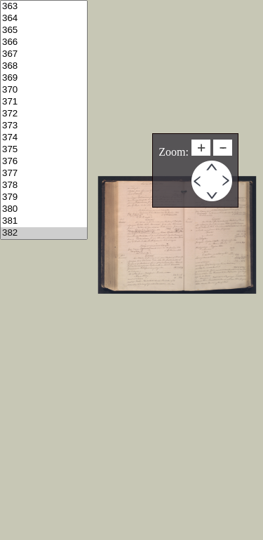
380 (44, 209)
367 (44, 54)
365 (44, 30)
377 (44, 174)
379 (44, 197)
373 (44, 126)
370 (44, 90)
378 (44, 185)
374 (44, 138)
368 (44, 66)
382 (44, 233)
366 (44, 42)
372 (44, 114)
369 (44, 78)
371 (44, 102)
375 (44, 150)
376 (44, 162)
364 (44, 19)
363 (44, 7)
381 (44, 221)
